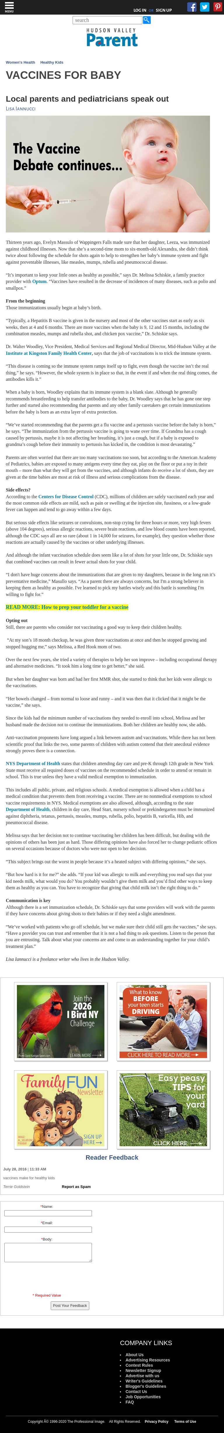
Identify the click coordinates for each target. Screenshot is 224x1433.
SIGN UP (164, 10)
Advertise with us (142, 1375)
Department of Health (28, 809)
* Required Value (47, 1295)
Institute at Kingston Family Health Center (49, 353)
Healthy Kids (51, 62)
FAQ (129, 1402)
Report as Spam (76, 1186)
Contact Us (136, 1391)
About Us (134, 1354)
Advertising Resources (147, 1360)
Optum (39, 281)
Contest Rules (139, 1365)
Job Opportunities (143, 1396)
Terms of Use (185, 1422)
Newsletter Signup (143, 1370)
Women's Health (20, 62)
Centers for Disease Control (66, 496)
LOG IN (140, 10)
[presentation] (48, 1278)
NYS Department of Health (33, 763)
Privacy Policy (156, 1422)
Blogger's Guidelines (145, 1386)
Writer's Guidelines (143, 1381)
